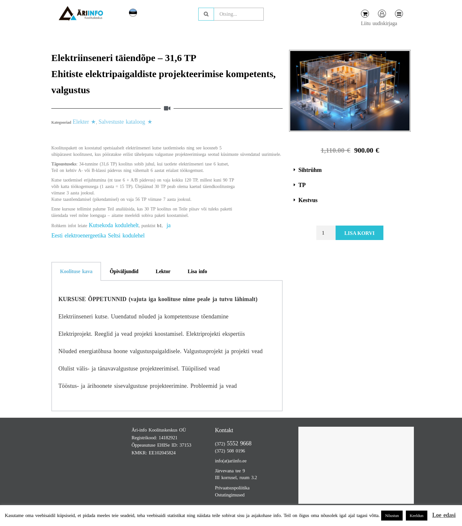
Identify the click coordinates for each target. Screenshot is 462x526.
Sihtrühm (309, 170)
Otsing (206, 14)
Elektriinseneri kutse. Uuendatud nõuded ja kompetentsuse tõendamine (143, 316)
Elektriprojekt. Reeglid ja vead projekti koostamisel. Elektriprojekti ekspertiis (151, 334)
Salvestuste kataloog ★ (125, 122)
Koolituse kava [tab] (76, 271)
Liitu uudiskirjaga (379, 23)
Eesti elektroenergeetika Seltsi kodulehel (98, 235)
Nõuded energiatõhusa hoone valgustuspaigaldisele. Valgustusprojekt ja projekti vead (160, 351)
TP (302, 185)
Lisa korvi (359, 233)
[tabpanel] (167, 346)
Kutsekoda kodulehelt (114, 225)
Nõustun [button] (392, 515)
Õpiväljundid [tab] (124, 271)
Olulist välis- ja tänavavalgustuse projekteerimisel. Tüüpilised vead (139, 368)
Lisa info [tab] (197, 271)
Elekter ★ (84, 122)
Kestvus (308, 200)
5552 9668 (239, 443)
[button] (350, 170)
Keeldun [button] (417, 515)
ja (169, 225)
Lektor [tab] (163, 271)
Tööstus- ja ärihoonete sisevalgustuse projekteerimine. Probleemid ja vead (147, 386)
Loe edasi (444, 515)
